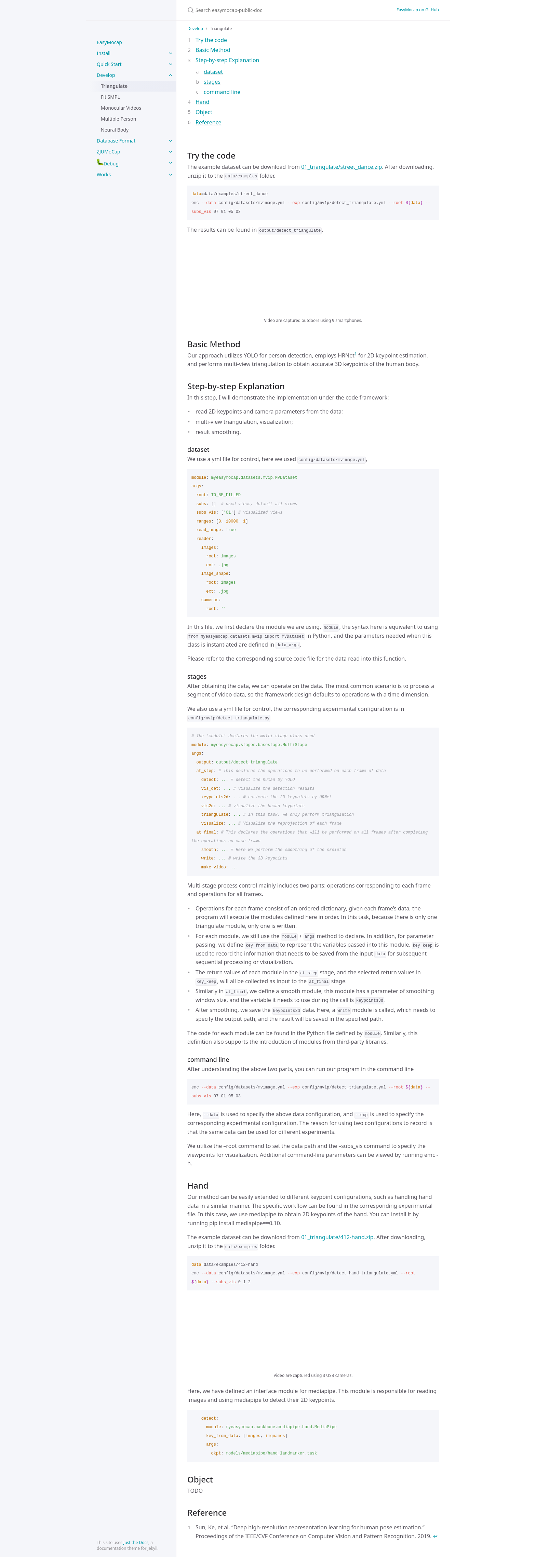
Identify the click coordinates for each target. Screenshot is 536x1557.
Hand (203, 102)
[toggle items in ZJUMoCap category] (170, 151)
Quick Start (109, 64)
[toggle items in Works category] (170, 174)
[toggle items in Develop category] (170, 75)
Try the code (211, 40)
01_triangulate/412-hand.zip (337, 1237)
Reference (208, 122)
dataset (213, 72)
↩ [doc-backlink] (435, 1536)
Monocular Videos (121, 108)
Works (104, 174)
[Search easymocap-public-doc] (268, 10)
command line (222, 92)
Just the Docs (135, 1542)
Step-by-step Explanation (227, 60)
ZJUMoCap (108, 151)
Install (103, 53)
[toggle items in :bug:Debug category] (170, 162)
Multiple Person (118, 119)
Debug (108, 163)
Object (204, 112)
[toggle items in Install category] (170, 53)
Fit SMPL (110, 97)
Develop (106, 75)
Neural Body (115, 129)
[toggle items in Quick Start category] (170, 64)
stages (212, 81)
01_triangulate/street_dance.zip (341, 167)
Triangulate (114, 86)
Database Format (116, 140)
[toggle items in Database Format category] (170, 140)
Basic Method (213, 50)
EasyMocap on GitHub (418, 10)
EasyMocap (109, 42)
